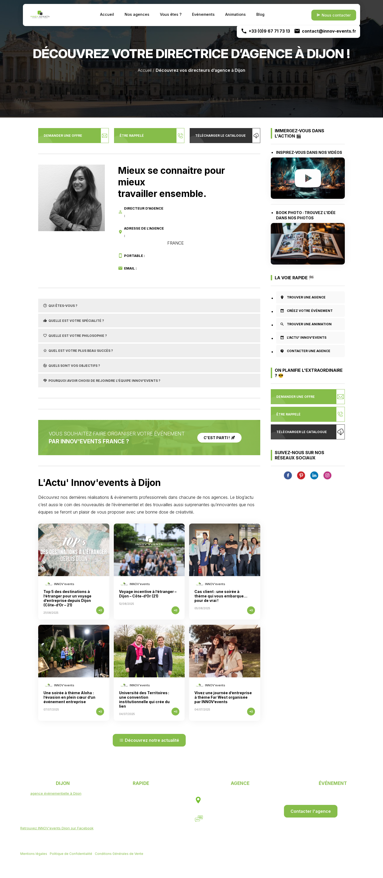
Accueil (107, 14)
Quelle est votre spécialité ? (73, 320)
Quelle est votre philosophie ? (75, 335)
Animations (235, 14)
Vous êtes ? (170, 14)
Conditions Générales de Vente (119, 854)
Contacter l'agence (311, 811)
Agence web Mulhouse (82, 861)
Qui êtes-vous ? (60, 305)
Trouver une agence (303, 297)
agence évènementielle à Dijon (55, 793)
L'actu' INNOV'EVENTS (303, 338)
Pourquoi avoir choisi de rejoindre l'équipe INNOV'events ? (101, 380)
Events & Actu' (136, 820)
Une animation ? (137, 813)
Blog (260, 14)
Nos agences (137, 14)
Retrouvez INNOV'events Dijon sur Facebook (57, 828)
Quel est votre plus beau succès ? (78, 350)
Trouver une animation (306, 324)
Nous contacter (334, 15)
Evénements (203, 14)
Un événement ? (138, 807)
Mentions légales (33, 854)
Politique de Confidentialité (71, 854)
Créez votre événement (306, 311)
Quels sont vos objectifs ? (71, 365)
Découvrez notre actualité (149, 740)
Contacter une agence (305, 351)
